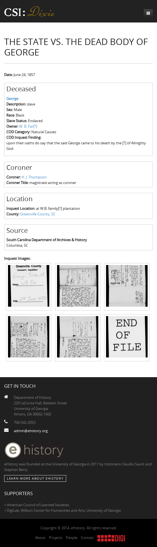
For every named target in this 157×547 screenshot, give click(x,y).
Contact (87, 537)
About (40, 537)
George (12, 98)
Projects (55, 537)
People (71, 537)
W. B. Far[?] (28, 126)
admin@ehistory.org (31, 430)
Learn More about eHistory (35, 478)
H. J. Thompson (34, 177)
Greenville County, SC (37, 213)
